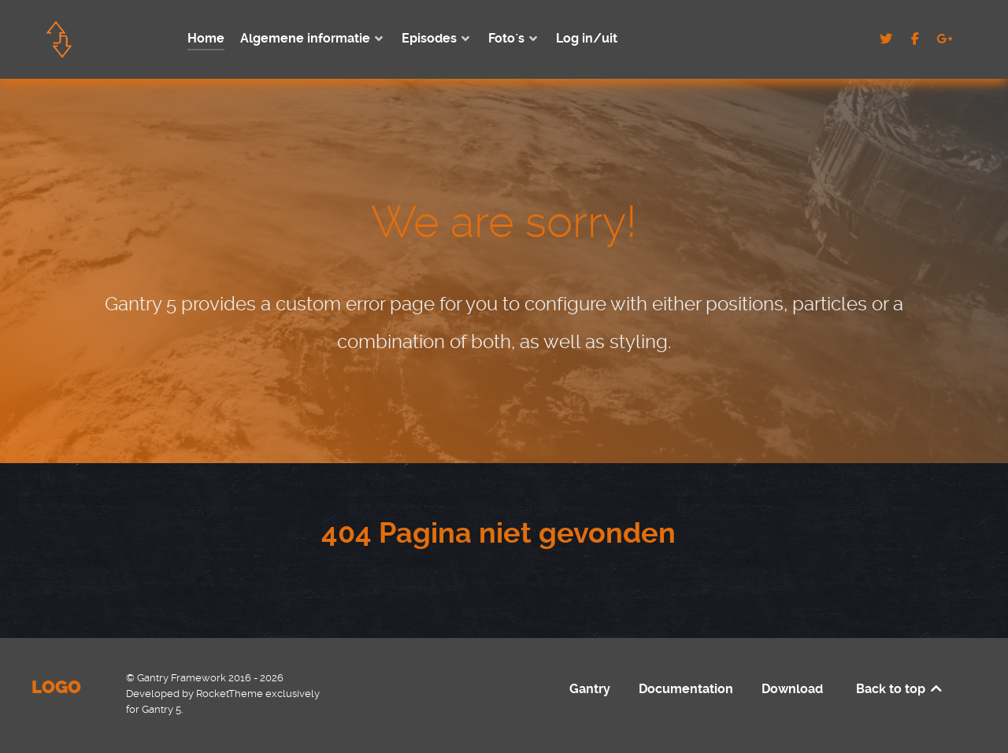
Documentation (686, 688)
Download (792, 688)
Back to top (900, 688)
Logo (56, 687)
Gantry (589, 688)
